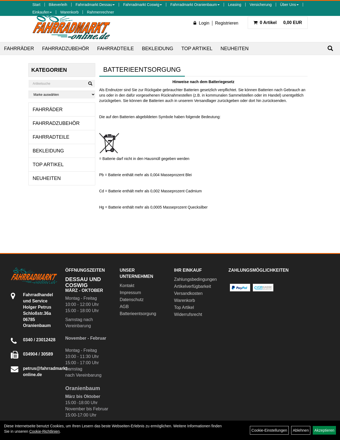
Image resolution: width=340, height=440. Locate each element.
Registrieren (226, 23)
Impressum (130, 292)
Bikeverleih (58, 4)
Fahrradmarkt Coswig (142, 4)
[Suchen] (330, 48)
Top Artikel (196, 48)
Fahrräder (19, 48)
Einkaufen (42, 12)
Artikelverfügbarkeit (192, 286)
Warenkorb (69, 12)
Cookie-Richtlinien (44, 431)
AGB (124, 306)
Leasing (234, 4)
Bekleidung (157, 48)
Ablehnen (301, 430)
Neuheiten (234, 48)
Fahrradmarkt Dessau (95, 4)
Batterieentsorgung (138, 313)
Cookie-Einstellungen (269, 430)
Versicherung (261, 4)
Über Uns (289, 4)
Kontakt (127, 285)
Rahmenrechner (100, 12)
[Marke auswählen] (61, 94)
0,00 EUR (277, 22)
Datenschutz (132, 299)
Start (36, 4)
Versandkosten (188, 293)
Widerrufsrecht (188, 314)
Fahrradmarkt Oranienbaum (195, 4)
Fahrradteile (115, 48)
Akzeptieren (324, 430)
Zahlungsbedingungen (195, 279)
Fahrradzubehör (65, 48)
